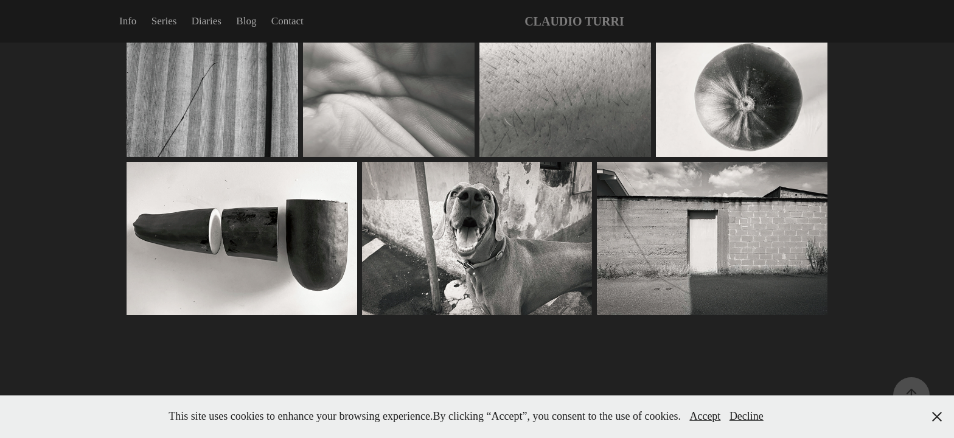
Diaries (206, 21)
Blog (246, 21)
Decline (746, 416)
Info (127, 21)
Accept (704, 416)
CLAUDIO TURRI (574, 21)
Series (164, 21)
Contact (287, 21)
